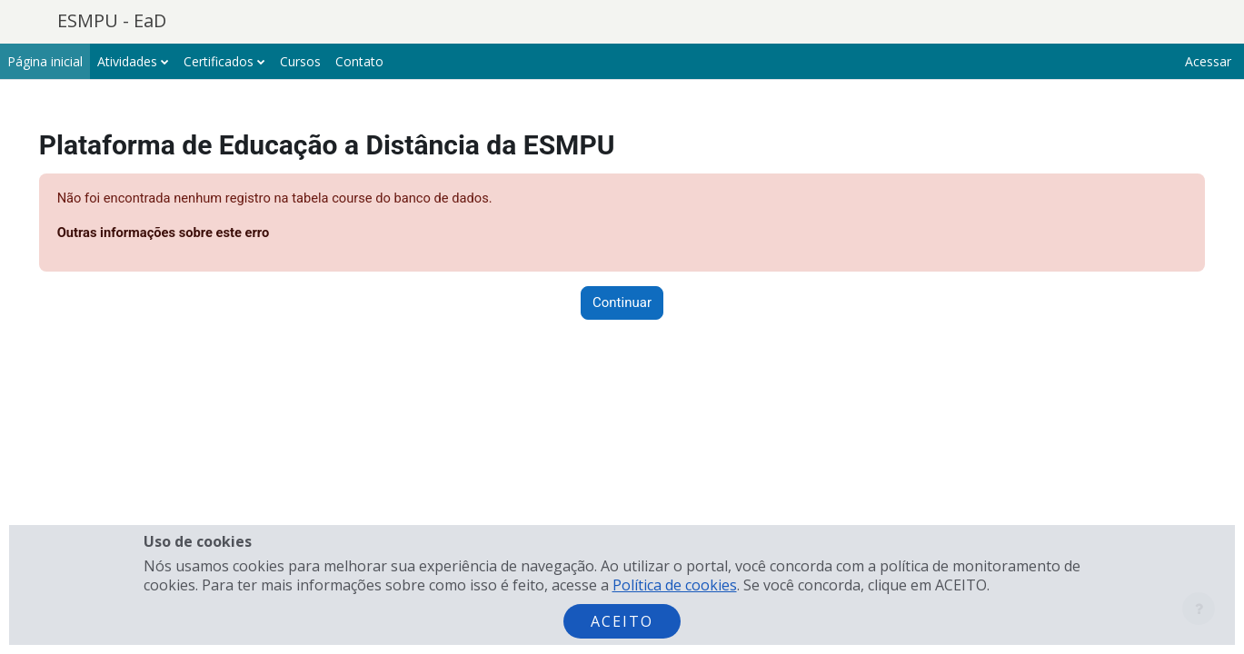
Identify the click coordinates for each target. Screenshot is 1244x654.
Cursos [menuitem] (300, 61)
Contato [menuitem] (359, 61)
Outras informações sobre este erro (191, 233)
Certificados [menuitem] (219, 61)
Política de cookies (674, 585)
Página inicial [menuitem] (45, 61)
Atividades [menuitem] (127, 61)
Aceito (622, 621)
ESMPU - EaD (111, 20)
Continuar (622, 303)
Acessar (1208, 61)
